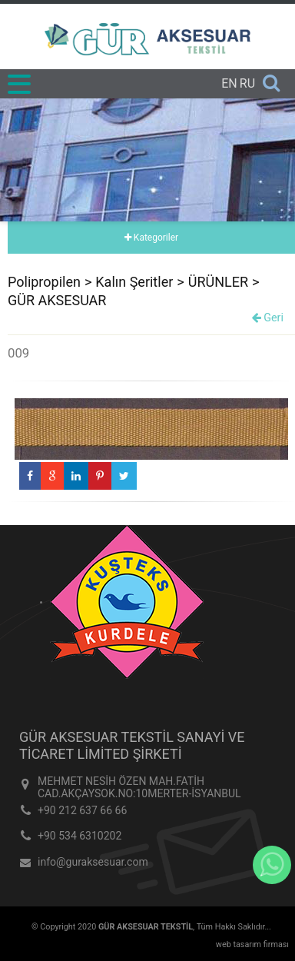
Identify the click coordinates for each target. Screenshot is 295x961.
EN (229, 83)
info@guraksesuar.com (93, 862)
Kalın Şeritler (134, 282)
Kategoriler (151, 237)
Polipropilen (44, 282)
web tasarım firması (252, 944)
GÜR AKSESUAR (57, 300)
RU (247, 83)
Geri (267, 317)
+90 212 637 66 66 (82, 810)
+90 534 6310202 (79, 836)
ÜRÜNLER (218, 282)
